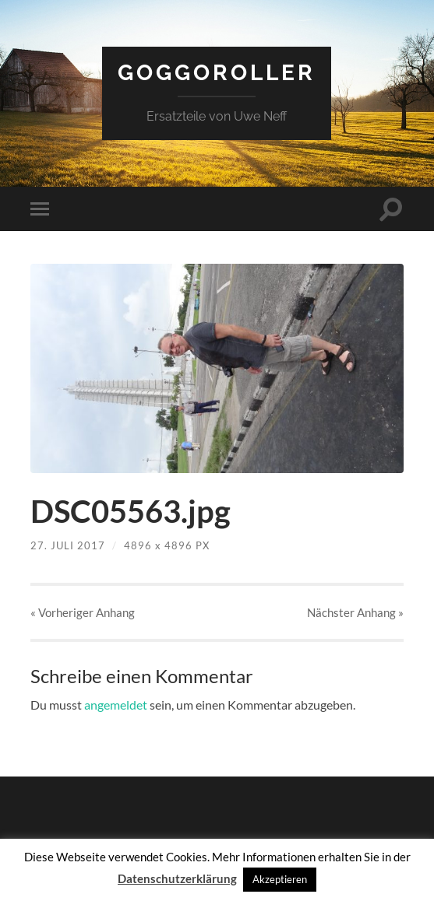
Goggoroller (217, 73)
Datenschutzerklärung (177, 878)
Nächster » (355, 612)
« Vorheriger (82, 612)
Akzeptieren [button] (279, 879)
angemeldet (115, 704)
